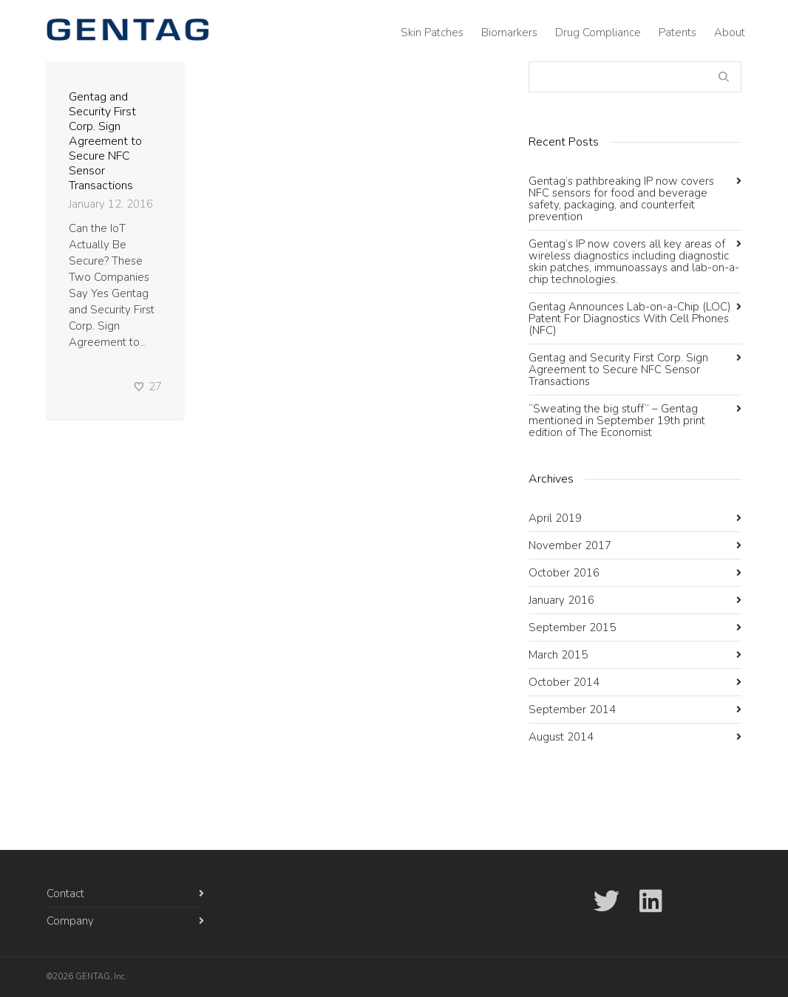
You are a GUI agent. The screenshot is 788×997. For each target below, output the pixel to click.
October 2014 (564, 682)
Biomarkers (509, 32)
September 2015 (572, 627)
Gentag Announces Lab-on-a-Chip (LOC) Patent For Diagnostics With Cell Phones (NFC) (630, 318)
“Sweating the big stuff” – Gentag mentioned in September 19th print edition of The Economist (617, 420)
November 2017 (570, 545)
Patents (677, 32)
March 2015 (558, 654)
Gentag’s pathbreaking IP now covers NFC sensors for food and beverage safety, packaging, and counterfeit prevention (621, 199)
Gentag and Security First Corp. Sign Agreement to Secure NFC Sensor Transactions (105, 141)
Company (70, 920)
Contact (65, 893)
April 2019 (555, 518)
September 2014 (572, 709)
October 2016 (564, 572)
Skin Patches (432, 32)
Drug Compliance (598, 32)
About (729, 32)
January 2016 (561, 600)
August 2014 (561, 736)
